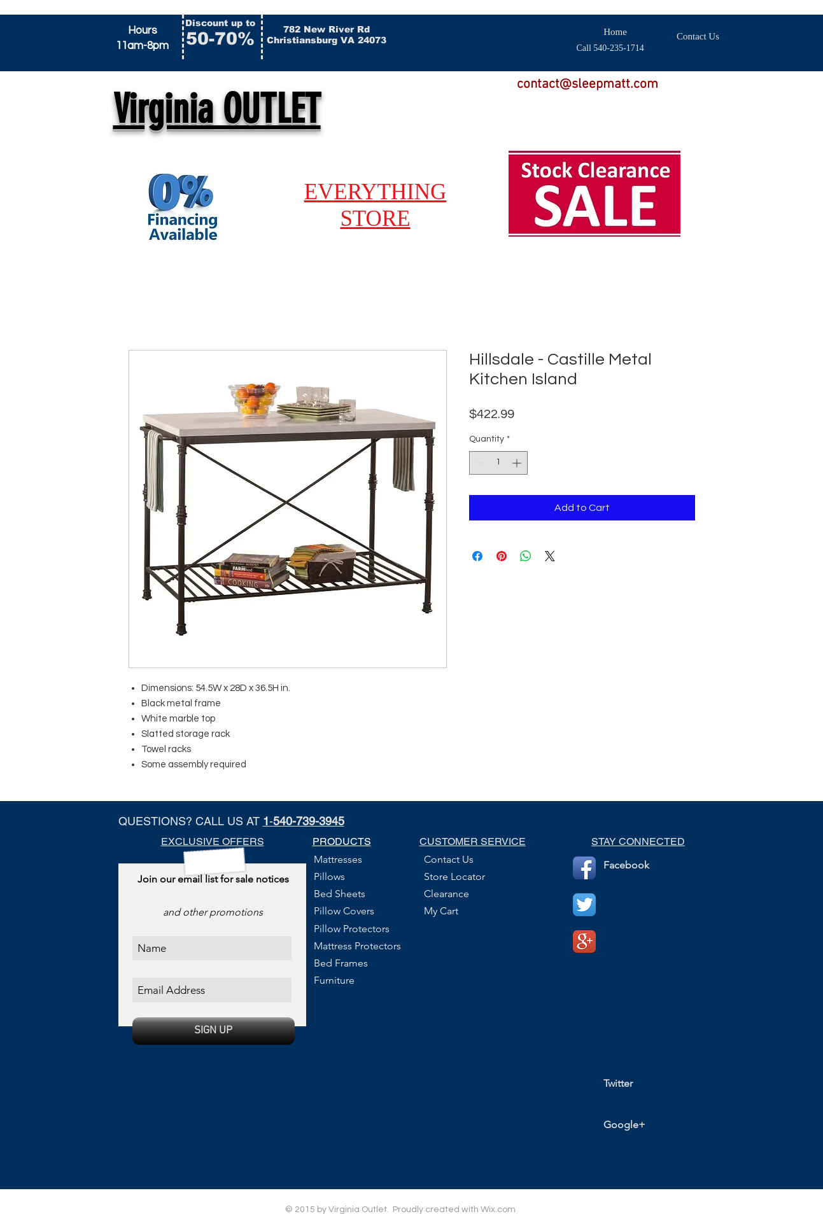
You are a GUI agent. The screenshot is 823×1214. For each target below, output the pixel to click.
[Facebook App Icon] (584, 867)
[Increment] (518, 463)
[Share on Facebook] (477, 556)
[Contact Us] (698, 36)
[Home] (615, 32)
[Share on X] (550, 556)
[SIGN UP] (213, 1031)
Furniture (334, 980)
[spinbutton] (498, 463)
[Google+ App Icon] (584, 941)
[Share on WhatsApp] (525, 556)
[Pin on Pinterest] (501, 556)
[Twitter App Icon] (584, 904)
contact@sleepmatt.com (587, 84)
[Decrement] (479, 463)
